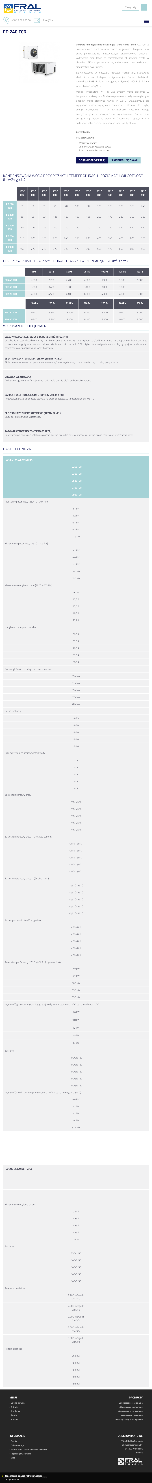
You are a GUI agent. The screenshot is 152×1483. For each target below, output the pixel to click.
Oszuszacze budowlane (131, 1407)
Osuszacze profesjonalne (131, 1403)
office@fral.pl (48, 20)
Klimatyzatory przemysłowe (129, 1419)
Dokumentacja (17, 1445)
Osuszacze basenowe (132, 1415)
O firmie (14, 1407)
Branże (14, 1441)
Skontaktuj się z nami (124, 160)
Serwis (14, 1415)
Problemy (15, 1411)
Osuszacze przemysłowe (131, 1411)
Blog (13, 1458)
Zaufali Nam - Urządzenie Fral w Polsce (29, 1449)
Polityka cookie (12, 1479)
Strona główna (17, 1403)
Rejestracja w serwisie (21, 1454)
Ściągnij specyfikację (92, 160)
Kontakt (14, 1419)
